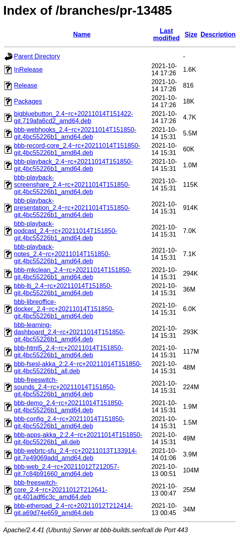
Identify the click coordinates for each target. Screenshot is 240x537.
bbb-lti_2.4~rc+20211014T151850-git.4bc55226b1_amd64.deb (63, 289)
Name (82, 34)
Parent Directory (37, 56)
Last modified (166, 34)
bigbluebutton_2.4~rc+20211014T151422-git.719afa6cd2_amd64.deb (73, 117)
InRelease (28, 69)
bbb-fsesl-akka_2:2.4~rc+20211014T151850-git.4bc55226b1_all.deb (78, 367)
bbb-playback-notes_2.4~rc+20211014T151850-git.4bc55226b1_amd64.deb (62, 254)
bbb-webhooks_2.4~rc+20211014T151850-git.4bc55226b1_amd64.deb (75, 133)
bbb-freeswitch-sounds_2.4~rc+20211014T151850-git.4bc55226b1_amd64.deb (64, 387)
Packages (28, 101)
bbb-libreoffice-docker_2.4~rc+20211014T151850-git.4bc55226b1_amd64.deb (64, 308)
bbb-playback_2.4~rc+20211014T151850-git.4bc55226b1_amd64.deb (73, 165)
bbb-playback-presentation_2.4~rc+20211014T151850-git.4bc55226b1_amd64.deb (72, 207)
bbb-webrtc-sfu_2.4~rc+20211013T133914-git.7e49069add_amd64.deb (75, 454)
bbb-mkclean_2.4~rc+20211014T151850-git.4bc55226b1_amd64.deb (72, 273)
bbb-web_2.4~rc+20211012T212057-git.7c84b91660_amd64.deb (66, 470)
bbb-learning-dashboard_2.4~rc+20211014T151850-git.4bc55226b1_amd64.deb (69, 332)
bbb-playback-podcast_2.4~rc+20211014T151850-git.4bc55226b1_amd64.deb (65, 230)
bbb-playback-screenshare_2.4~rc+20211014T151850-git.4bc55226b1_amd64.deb (72, 184)
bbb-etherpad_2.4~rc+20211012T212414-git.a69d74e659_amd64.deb (73, 509)
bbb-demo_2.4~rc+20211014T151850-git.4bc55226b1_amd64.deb (69, 407)
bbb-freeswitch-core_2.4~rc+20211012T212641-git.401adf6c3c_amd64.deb (60, 489)
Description (218, 34)
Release (25, 85)
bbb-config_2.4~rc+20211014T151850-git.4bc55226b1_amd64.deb (69, 422)
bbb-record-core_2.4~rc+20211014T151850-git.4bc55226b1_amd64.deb (77, 149)
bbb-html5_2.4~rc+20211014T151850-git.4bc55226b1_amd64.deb (68, 352)
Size (191, 34)
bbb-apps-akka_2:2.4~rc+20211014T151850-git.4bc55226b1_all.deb (78, 438)
